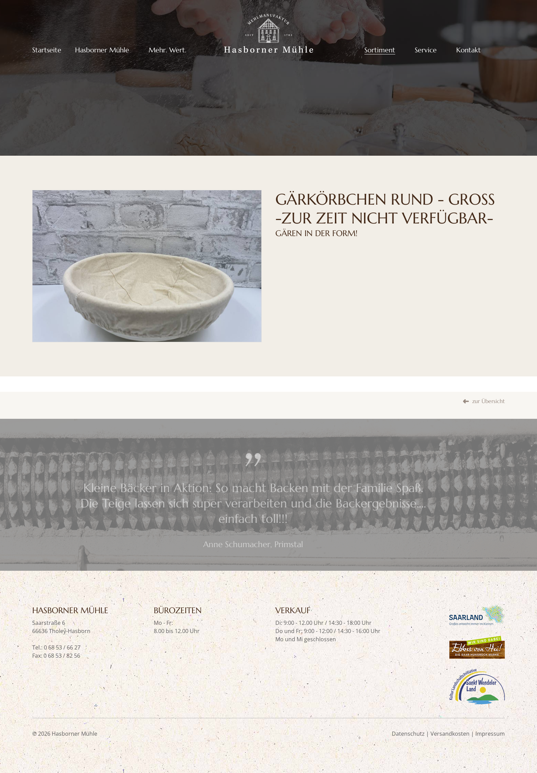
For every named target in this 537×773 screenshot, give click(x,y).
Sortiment (379, 50)
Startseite (46, 50)
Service (426, 50)
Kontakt (468, 50)
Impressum (490, 733)
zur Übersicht (488, 416)
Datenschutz (408, 733)
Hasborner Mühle (102, 50)
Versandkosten (450, 733)
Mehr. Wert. (167, 50)
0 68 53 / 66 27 (62, 647)
